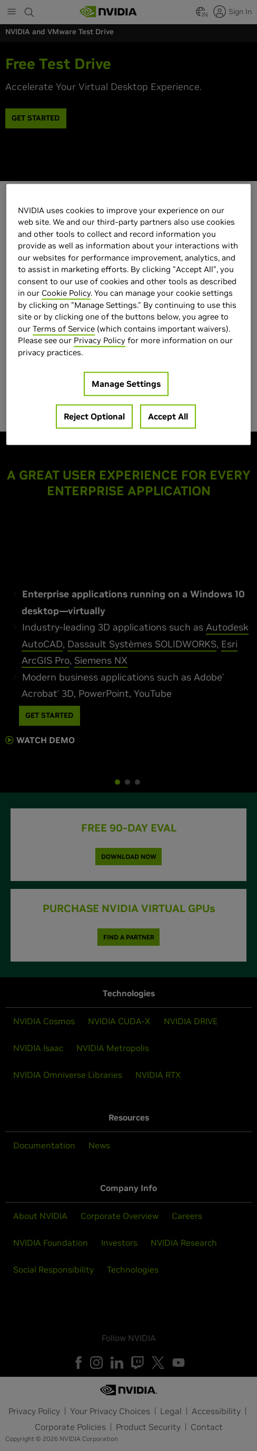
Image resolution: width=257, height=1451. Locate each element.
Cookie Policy (66, 293)
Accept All (168, 417)
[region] (128, 314)
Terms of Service (64, 329)
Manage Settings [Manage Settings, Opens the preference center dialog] (126, 384)
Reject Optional (94, 417)
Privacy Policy (99, 341)
